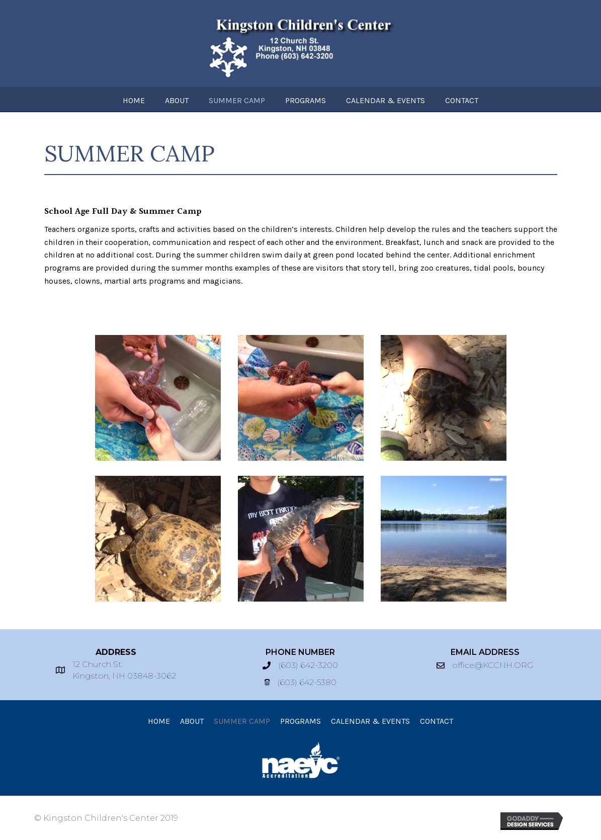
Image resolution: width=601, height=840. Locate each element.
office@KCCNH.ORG (492, 665)
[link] (134, 99)
